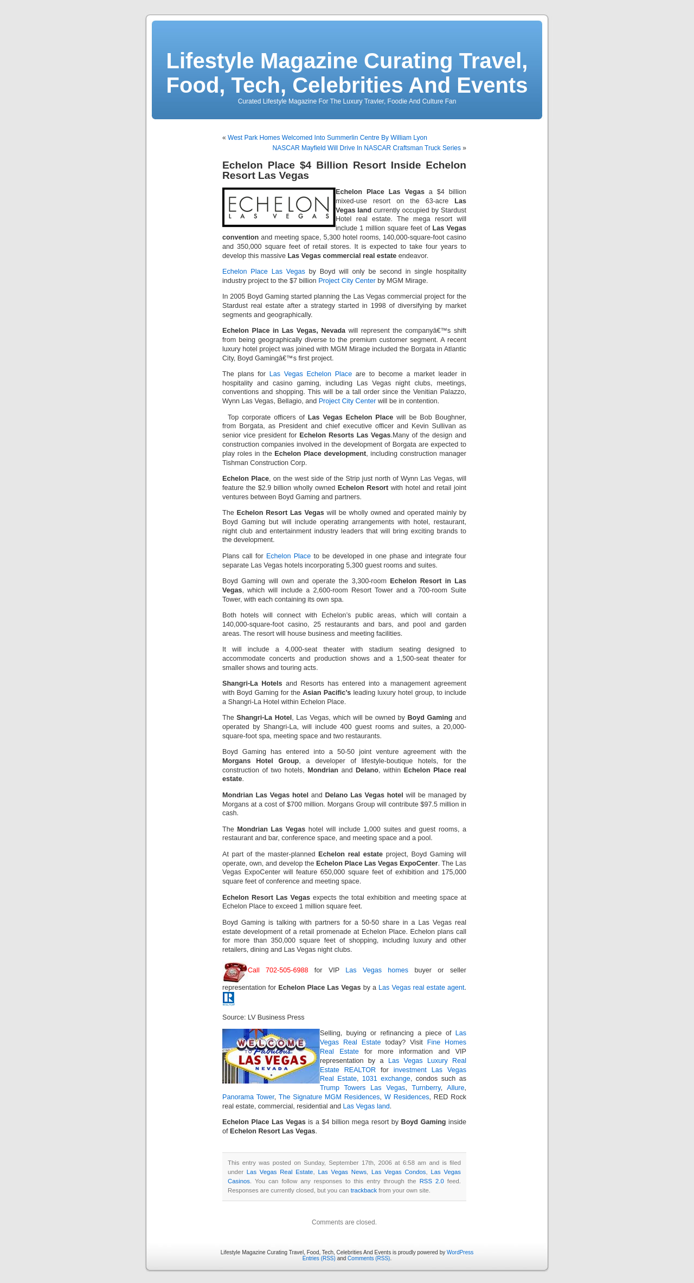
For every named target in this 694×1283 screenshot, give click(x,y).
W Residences (406, 1097)
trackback (364, 1190)
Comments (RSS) (369, 1258)
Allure (455, 1088)
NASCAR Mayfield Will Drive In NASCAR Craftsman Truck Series (367, 148)
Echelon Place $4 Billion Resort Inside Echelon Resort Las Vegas (344, 170)
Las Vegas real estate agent (421, 987)
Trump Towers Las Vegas (362, 1088)
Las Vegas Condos (398, 1172)
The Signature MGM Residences (329, 1097)
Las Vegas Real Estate (280, 1172)
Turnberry (426, 1088)
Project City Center (347, 281)
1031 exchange (386, 1078)
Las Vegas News (342, 1172)
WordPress (460, 1252)
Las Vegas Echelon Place (310, 374)
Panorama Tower (248, 1097)
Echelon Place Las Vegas (263, 271)
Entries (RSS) (319, 1258)
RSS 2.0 (432, 1181)
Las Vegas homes (376, 970)
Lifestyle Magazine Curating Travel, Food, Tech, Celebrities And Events (347, 73)
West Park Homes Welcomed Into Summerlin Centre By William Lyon (327, 137)
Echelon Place (288, 556)
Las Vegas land (366, 1106)
